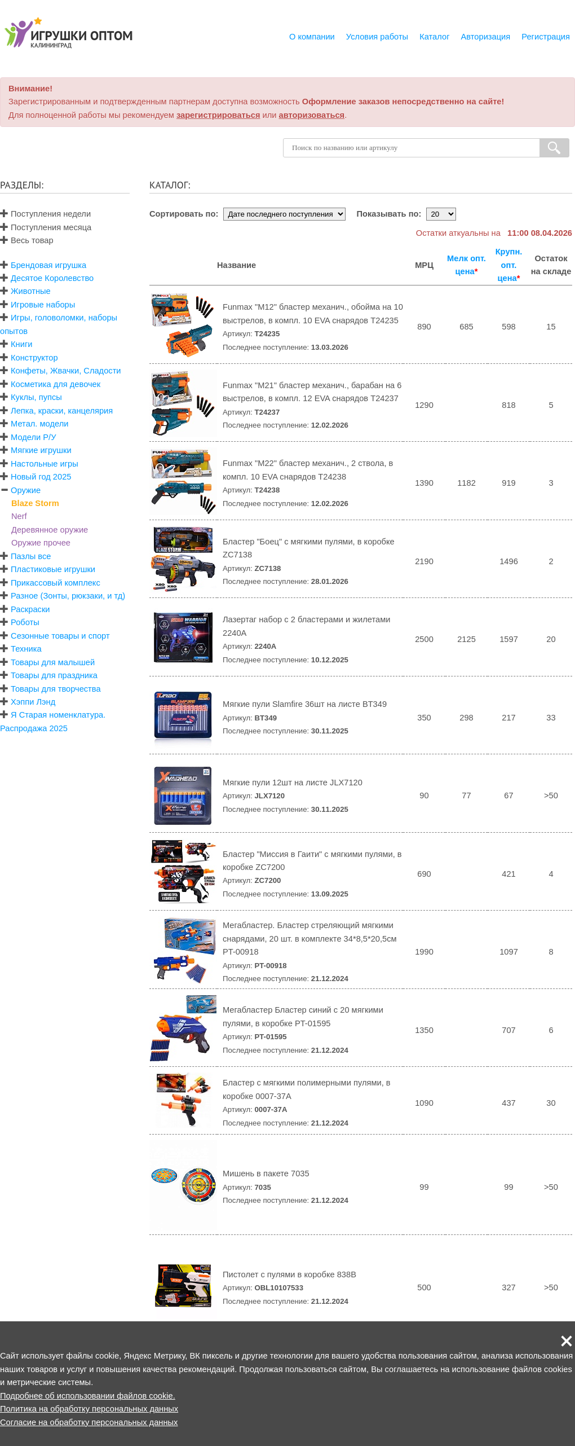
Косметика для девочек (55, 384)
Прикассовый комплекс (55, 582)
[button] (566, 1341)
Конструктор (34, 357)
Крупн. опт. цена (509, 265)
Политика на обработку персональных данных (89, 1408)
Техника (26, 648)
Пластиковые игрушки (53, 569)
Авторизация (486, 36)
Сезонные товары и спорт (60, 635)
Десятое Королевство (52, 278)
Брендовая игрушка (48, 265)
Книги (21, 344)
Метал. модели (39, 423)
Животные (31, 291)
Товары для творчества (56, 688)
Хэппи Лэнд (33, 701)
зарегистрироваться (218, 115)
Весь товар (27, 240)
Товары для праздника (54, 675)
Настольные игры (44, 463)
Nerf (19, 516)
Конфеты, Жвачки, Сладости (66, 370)
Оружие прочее (40, 542)
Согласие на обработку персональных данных (89, 1422)
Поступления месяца (45, 227)
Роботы (25, 622)
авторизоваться (312, 115)
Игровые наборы (43, 304)
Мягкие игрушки (41, 450)
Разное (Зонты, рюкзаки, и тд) (68, 595)
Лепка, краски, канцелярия (62, 410)
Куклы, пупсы (36, 397)
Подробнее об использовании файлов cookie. (87, 1395)
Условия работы (377, 36)
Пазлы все (31, 556)
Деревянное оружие (49, 529)
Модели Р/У (33, 437)
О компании (312, 36)
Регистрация (545, 36)
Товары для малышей (53, 662)
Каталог (434, 36)
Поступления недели (45, 213)
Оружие (26, 490)
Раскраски (30, 609)
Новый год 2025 (41, 476)
